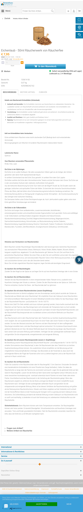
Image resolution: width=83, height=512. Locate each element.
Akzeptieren (41, 504)
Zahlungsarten (53, 492)
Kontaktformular (56, 489)
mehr (69, 504)
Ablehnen (14, 504)
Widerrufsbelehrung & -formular (35, 492)
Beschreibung (9, 92)
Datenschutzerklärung (31, 489)
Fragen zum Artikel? (14, 428)
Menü (5, 10)
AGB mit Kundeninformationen (12, 489)
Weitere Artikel (27, 92)
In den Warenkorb (45, 66)
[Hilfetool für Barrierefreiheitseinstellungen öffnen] (79, 260)
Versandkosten (18, 59)
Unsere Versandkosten (71, 489)
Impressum (45, 489)
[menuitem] (6, 11)
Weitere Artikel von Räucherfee (18, 431)
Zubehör (43, 92)
